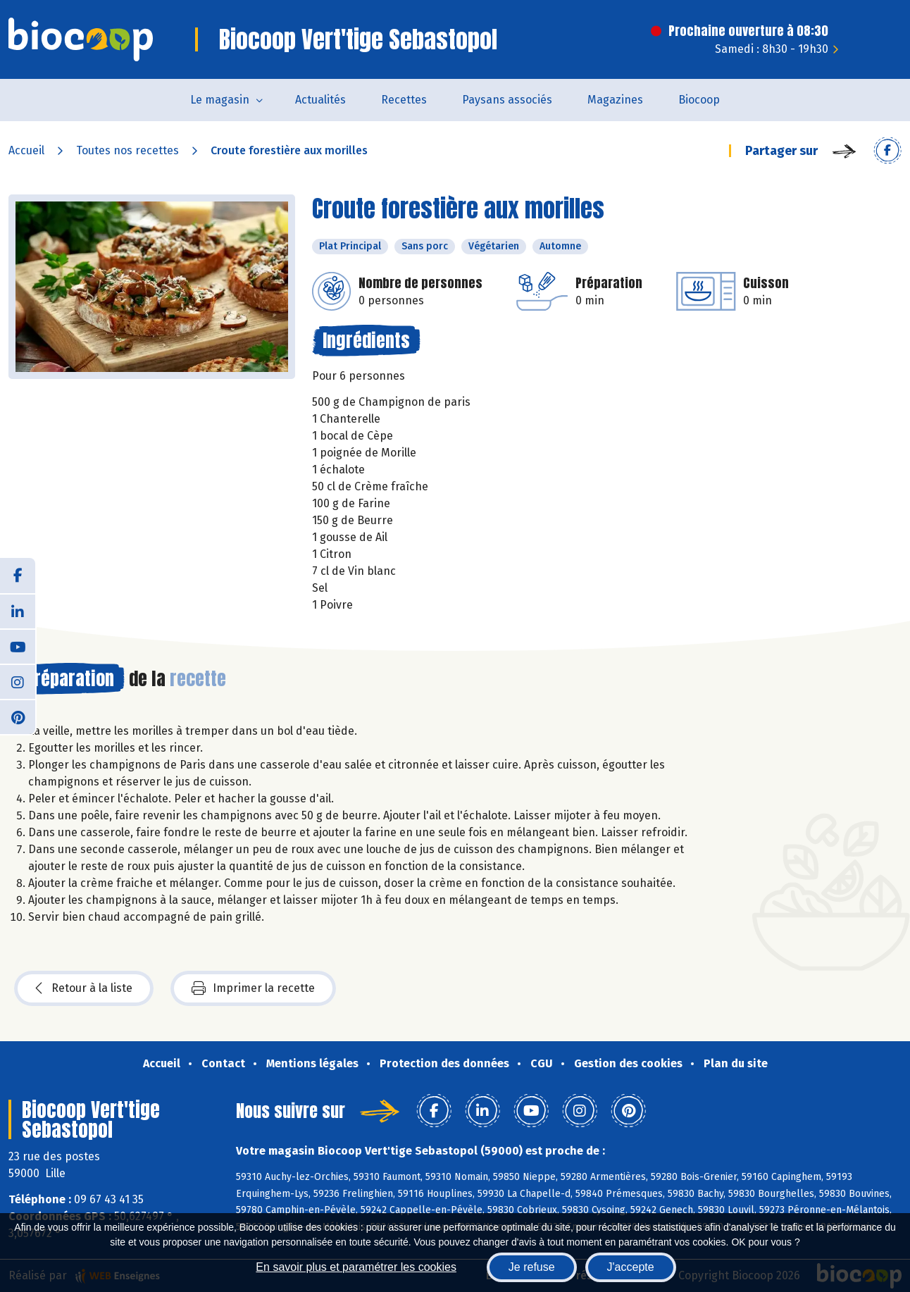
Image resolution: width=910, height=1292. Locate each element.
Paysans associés (507, 99)
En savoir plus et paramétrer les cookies (356, 1267)
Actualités (320, 99)
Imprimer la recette (253, 988)
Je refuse (532, 1267)
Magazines (615, 99)
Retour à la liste (83, 988)
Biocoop (699, 99)
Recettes (404, 99)
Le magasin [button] (219, 99)
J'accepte (630, 1267)
